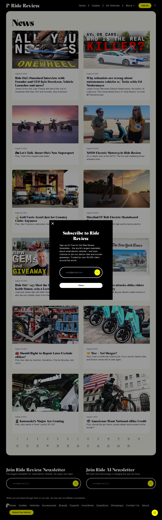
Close (81, 285)
